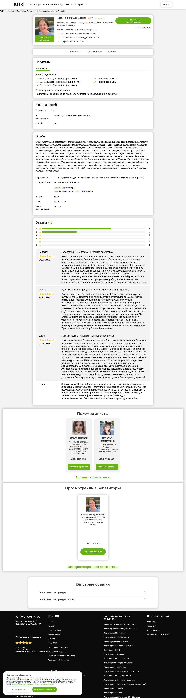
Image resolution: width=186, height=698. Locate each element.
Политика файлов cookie (58, 651)
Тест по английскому (53, 4)
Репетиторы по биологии (114, 645)
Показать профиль (51, 457)
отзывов (28, 642)
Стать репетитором (74, 4)
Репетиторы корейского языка (116, 628)
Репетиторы (35, 4)
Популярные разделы (156, 621)
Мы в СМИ (52, 634)
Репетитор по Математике (114, 624)
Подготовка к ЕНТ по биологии (116, 649)
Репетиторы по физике (113, 679)
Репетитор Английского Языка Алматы (120, 615)
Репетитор (151, 612)
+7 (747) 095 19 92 (28, 607)
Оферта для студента (57, 642)
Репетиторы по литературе (115, 658)
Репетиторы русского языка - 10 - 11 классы (122, 688)
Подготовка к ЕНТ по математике (117, 666)
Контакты (52, 617)
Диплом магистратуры (64, 188)
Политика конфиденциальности (61, 646)
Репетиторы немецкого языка (116, 632)
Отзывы (51, 629)
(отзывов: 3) (99, 18)
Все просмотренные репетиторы (93, 557)
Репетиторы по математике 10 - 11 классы (121, 662)
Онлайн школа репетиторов (159, 625)
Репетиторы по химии (113, 683)
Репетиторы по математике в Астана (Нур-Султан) (125, 675)
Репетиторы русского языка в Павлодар (120, 692)
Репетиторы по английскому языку (118, 636)
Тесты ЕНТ (151, 617)
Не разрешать (18, 689)
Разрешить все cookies (44, 689)
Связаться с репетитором (133, 20)
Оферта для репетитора (58, 638)
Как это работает (55, 621)
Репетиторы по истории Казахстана (118, 653)
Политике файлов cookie (45, 684)
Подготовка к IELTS (112, 641)
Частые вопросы (55, 625)
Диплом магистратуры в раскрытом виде (73, 191)
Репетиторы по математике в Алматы (119, 671)
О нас (50, 612)
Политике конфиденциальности (23, 684)
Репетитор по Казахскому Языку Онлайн (121, 619)
